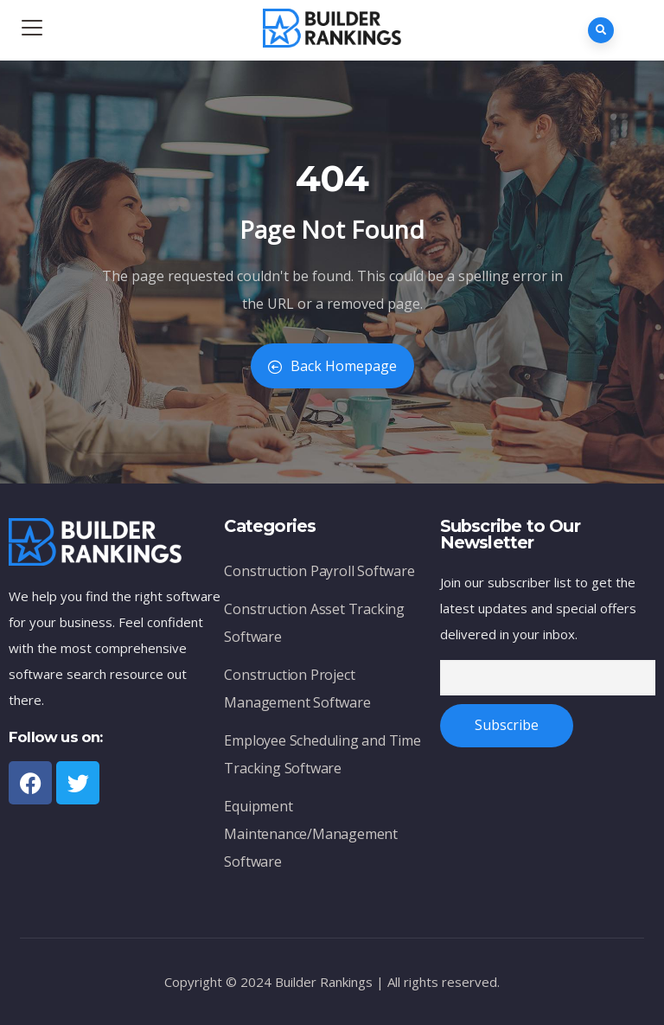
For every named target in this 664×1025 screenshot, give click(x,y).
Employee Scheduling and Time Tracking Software (322, 754)
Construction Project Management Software (297, 688)
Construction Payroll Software (319, 570)
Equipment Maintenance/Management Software (311, 834)
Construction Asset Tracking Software (314, 622)
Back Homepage (332, 365)
